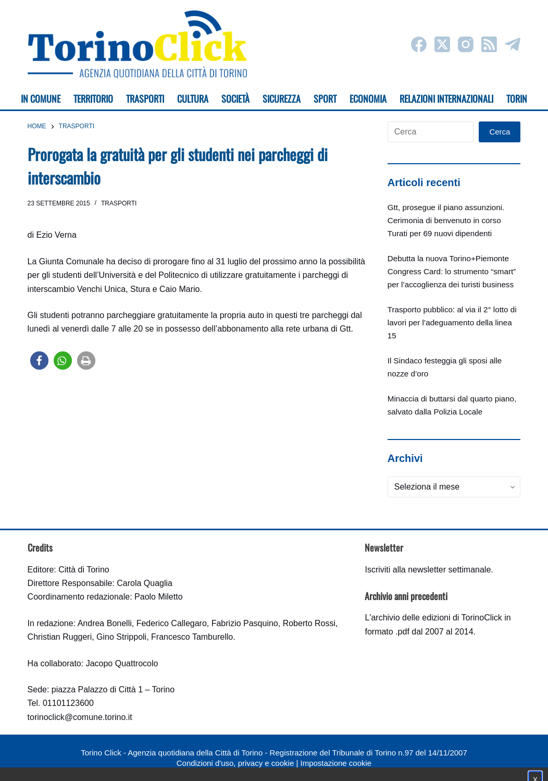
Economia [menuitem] (368, 98)
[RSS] (489, 44)
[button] (39, 360)
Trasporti (118, 203)
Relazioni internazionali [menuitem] (446, 98)
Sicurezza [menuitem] (282, 98)
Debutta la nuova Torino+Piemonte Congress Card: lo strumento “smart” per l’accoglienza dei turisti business (452, 271)
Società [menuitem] (235, 98)
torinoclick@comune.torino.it (80, 717)
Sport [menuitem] (325, 98)
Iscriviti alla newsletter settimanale (428, 569)
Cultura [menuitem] (192, 98)
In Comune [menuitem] (40, 98)
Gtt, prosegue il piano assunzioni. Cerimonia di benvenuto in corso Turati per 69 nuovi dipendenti (446, 220)
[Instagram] (466, 44)
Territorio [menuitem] (93, 98)
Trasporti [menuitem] (145, 98)
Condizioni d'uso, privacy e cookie (235, 763)
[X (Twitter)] (442, 44)
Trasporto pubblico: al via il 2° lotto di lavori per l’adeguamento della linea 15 (452, 322)
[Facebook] (419, 44)
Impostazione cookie (335, 763)
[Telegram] (512, 44)
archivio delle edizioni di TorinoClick (436, 617)
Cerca (499, 131)
